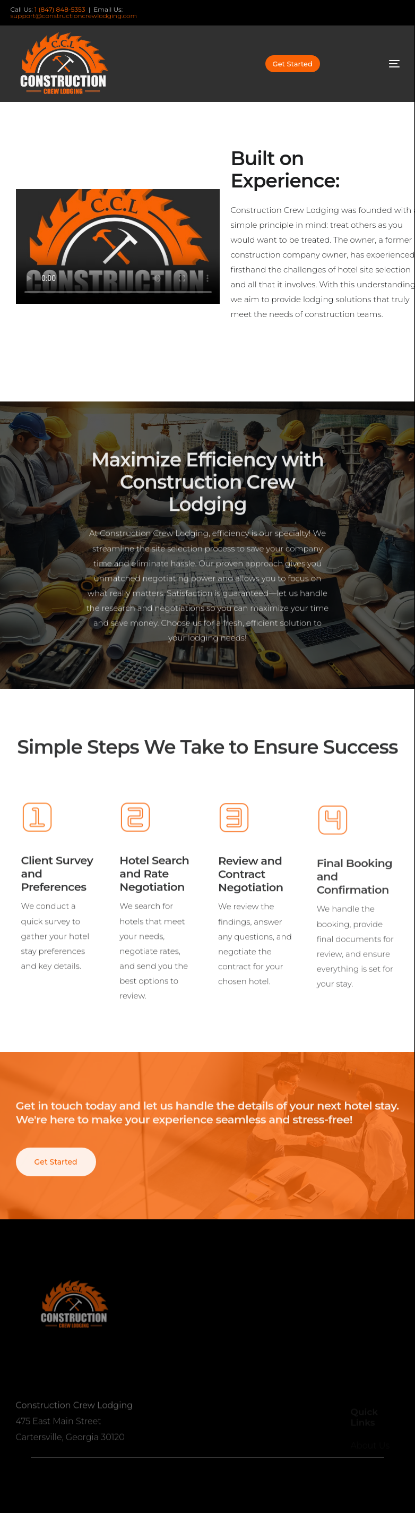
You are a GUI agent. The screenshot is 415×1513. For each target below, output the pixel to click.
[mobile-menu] (377, 63)
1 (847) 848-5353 (59, 9)
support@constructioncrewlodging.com (74, 16)
